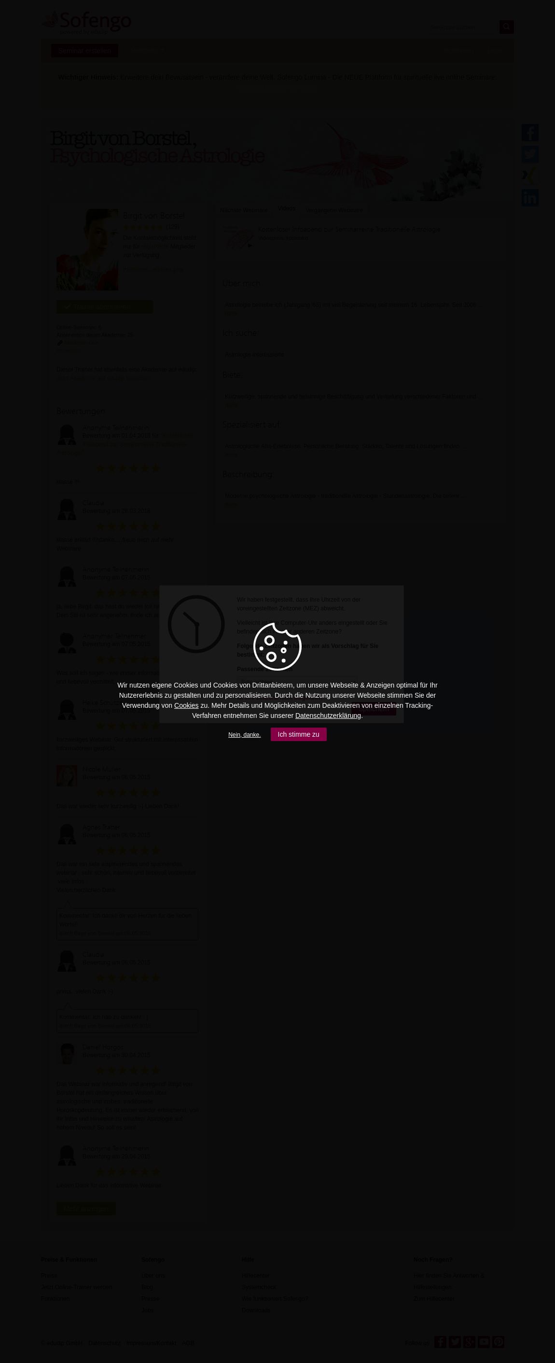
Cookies (186, 705)
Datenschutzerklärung (328, 715)
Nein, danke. (244, 734)
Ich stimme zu (298, 734)
